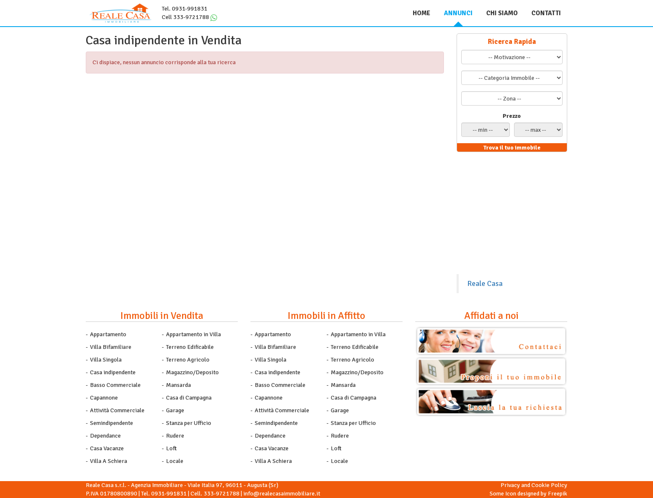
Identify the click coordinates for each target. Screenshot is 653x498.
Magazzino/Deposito (192, 372)
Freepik (557, 493)
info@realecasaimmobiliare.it (281, 493)
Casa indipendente (113, 372)
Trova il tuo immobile (512, 147)
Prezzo (512, 116)
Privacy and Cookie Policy (534, 485)
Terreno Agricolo (188, 359)
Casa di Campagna (189, 397)
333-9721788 (221, 493)
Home (421, 13)
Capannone (104, 397)
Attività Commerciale (117, 410)
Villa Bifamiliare (110, 347)
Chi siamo (502, 13)
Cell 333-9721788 (185, 17)
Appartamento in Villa (193, 334)
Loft (171, 448)
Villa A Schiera (108, 461)
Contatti (546, 13)
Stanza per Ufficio (188, 423)
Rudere (175, 435)
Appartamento (108, 334)
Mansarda (178, 385)
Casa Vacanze (107, 448)
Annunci (458, 13)
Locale (174, 461)
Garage (175, 410)
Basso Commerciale (115, 385)
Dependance (105, 435)
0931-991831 (169, 493)
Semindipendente (111, 423)
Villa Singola (106, 359)
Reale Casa (485, 283)
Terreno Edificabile (190, 347)
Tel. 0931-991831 (184, 8)
